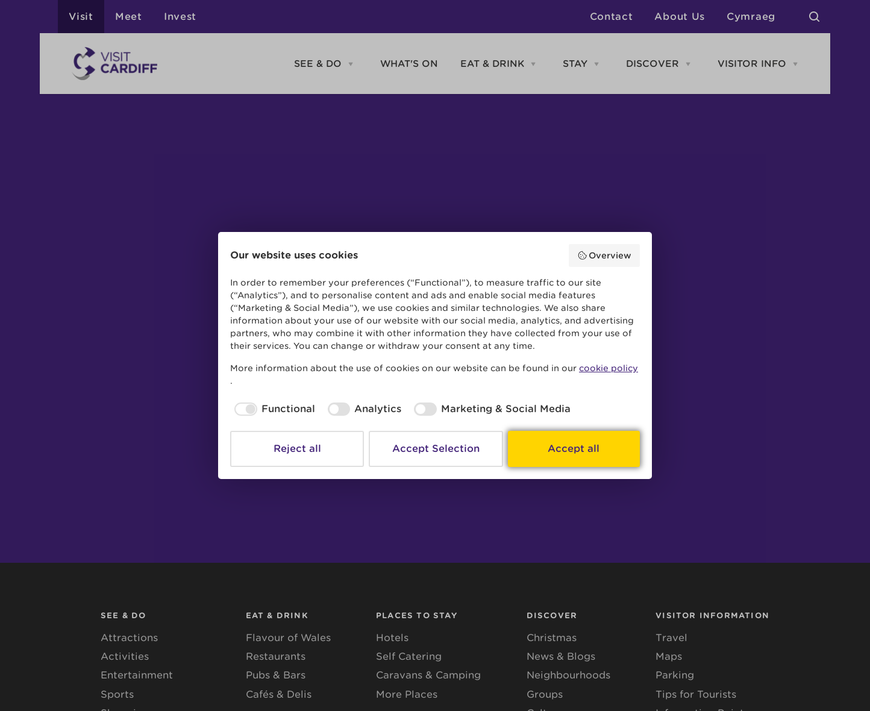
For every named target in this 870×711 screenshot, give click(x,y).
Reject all (297, 448)
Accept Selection (436, 448)
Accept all (573, 448)
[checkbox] (272, 409)
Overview (604, 255)
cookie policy (608, 368)
